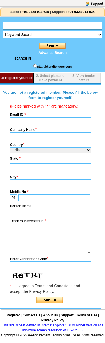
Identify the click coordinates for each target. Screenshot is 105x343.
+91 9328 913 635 (35, 12)
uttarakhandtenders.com (54, 66)
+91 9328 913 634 (81, 12)
